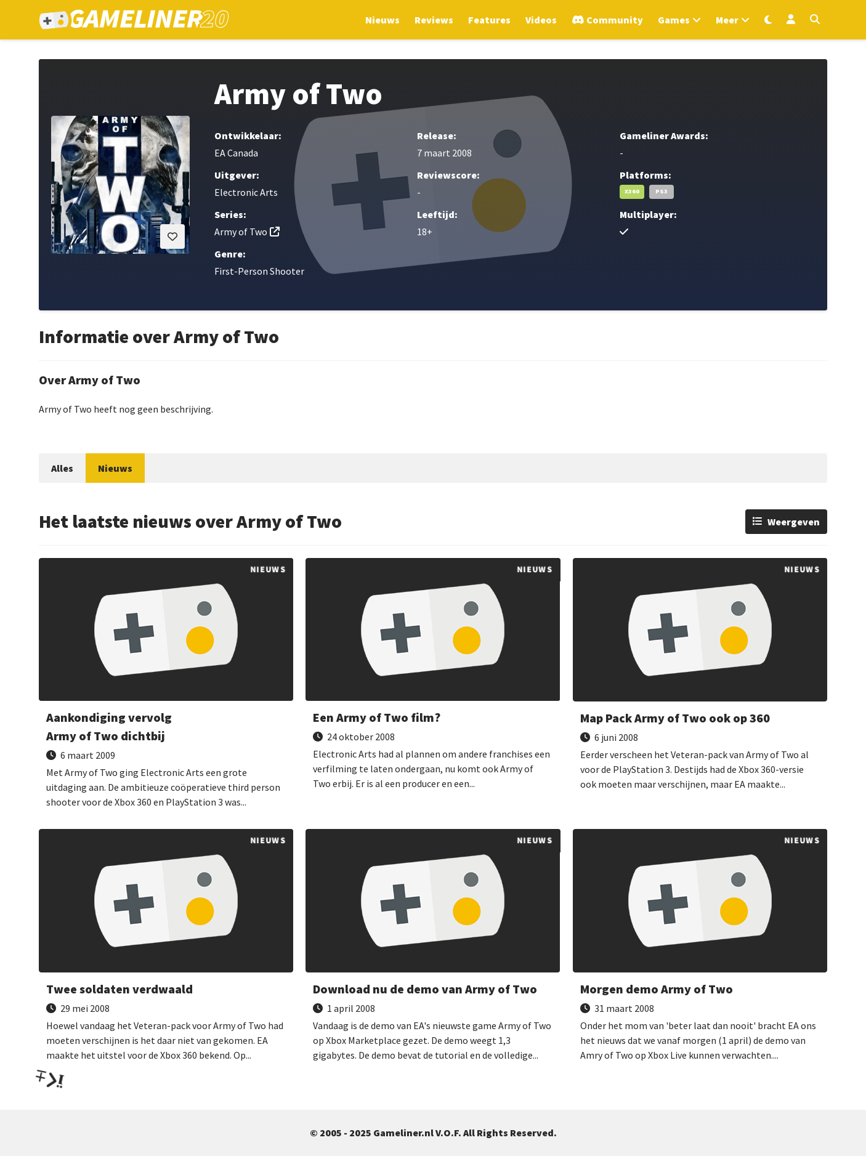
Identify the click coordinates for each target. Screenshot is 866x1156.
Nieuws (115, 468)
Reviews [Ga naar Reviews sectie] (434, 20)
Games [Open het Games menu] (674, 20)
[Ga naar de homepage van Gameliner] (134, 19)
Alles (62, 468)
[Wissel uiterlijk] (768, 19)
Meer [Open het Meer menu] (727, 20)
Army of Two (240, 231)
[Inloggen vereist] (172, 236)
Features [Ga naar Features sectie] (489, 20)
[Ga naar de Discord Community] (607, 19)
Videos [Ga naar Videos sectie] (541, 20)
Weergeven (793, 521)
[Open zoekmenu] (815, 20)
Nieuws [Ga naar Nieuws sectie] (382, 20)
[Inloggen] (791, 20)
